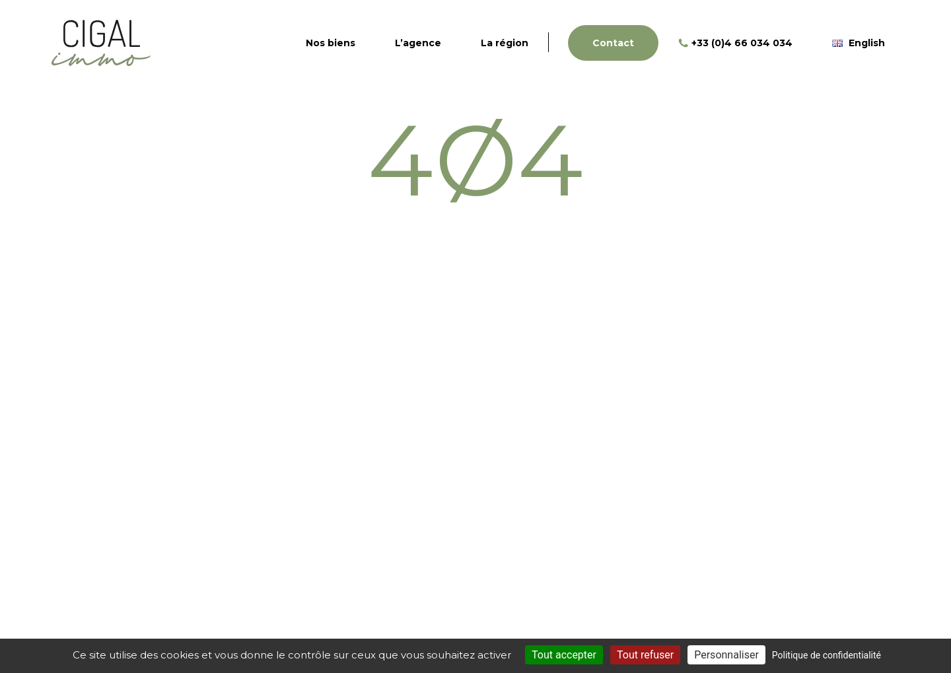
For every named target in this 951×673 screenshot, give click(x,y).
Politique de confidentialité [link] (826, 655)
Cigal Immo (101, 43)
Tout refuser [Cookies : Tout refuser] (645, 655)
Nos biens (330, 43)
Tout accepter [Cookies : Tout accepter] (564, 655)
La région (504, 43)
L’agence (418, 43)
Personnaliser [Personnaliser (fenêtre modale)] (726, 655)
